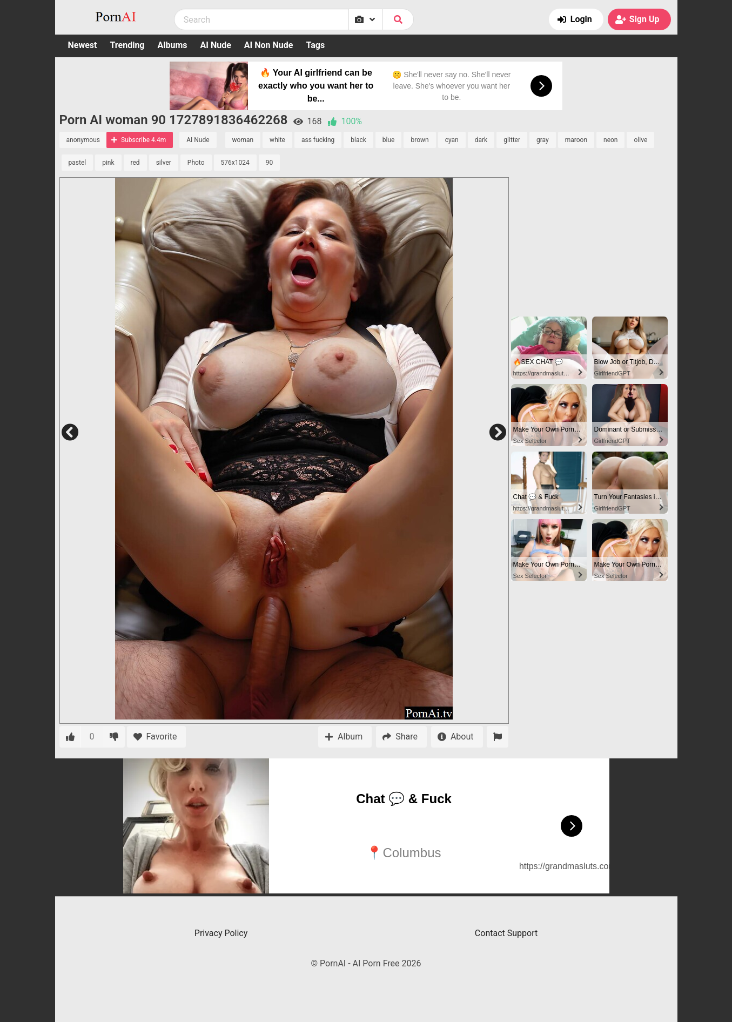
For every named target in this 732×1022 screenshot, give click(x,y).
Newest (82, 45)
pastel (77, 162)
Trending (127, 45)
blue (388, 140)
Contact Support (506, 933)
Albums (172, 45)
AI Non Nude (268, 45)
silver (163, 162)
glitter (511, 140)
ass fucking (317, 140)
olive (640, 140)
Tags (315, 45)
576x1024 (235, 162)
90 (269, 162)
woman (243, 140)
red (135, 162)
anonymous (83, 140)
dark (481, 140)
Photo (196, 162)
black (358, 140)
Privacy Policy (221, 933)
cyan (452, 140)
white (277, 140)
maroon (576, 140)
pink (108, 162)
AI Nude (215, 45)
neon (610, 140)
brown (419, 140)
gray (542, 140)
